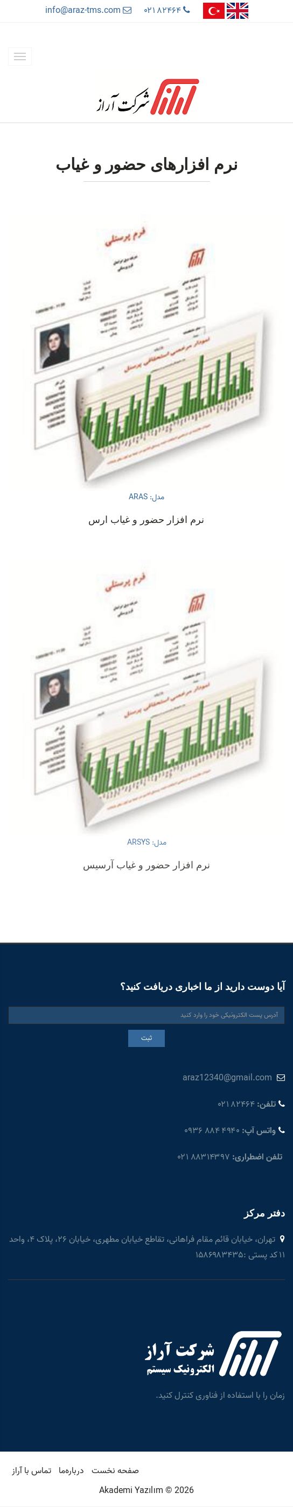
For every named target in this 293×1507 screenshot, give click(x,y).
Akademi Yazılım (131, 1491)
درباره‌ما (71, 1471)
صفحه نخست (115, 1471)
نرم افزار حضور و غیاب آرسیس (146, 927)
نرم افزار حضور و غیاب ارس (146, 519)
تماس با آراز (31, 1471)
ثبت (146, 1038)
